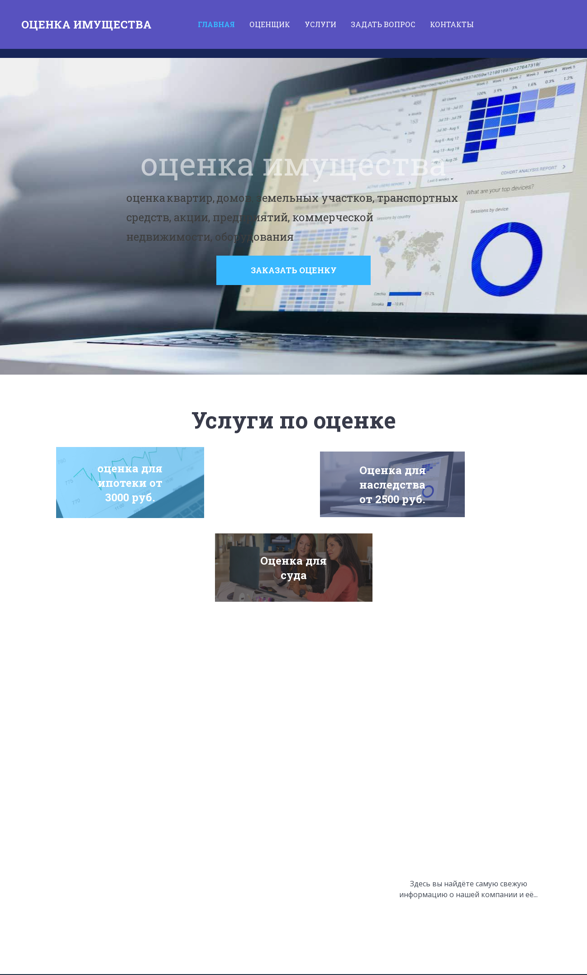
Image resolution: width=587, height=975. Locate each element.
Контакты (452, 24)
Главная (216, 24)
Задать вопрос (383, 24)
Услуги (320, 24)
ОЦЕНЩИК (269, 24)
